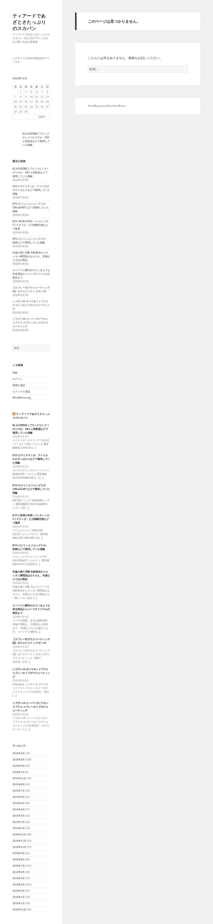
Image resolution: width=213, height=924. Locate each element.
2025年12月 (19, 778)
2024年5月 (18, 878)
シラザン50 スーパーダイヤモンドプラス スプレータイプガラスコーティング (30, 322)
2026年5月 (18, 753)
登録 (14, 372)
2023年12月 (19, 909)
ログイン (17, 379)
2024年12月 (19, 834)
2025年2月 (18, 822)
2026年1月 (18, 772)
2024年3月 (18, 891)
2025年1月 (18, 828)
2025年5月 (18, 803)
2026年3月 (18, 766)
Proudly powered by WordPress (107, 106)
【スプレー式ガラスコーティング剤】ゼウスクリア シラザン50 (31, 289)
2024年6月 (18, 872)
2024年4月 (18, 884)
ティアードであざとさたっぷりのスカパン (29, 22)
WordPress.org (21, 397)
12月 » (42, 116)
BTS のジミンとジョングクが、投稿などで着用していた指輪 (30, 240)
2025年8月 (18, 784)
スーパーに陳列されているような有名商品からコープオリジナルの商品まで (31, 273)
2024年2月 (18, 897)
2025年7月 (18, 790)
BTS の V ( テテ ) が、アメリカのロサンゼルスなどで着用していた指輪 (31, 189)
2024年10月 (19, 847)
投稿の (18, 385)
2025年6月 (18, 797)
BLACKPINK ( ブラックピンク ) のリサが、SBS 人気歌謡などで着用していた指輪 (36, 139)
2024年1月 (18, 903)
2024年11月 (19, 840)
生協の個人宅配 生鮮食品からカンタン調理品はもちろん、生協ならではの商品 (31, 256)
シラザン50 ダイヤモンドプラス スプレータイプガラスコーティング (31, 305)
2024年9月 (18, 853)
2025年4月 (18, 809)
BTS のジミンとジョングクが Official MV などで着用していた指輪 (30, 207)
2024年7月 (18, 865)
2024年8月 (18, 859)
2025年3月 (18, 815)
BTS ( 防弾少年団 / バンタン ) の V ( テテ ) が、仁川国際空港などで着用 (30, 224)
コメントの (21, 391)
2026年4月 (18, 759)
